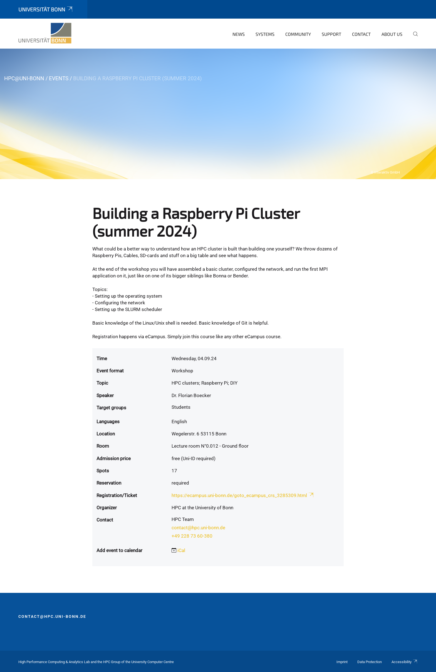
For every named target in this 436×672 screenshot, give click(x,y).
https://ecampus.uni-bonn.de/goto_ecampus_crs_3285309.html (243, 495)
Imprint (342, 662)
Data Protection (369, 662)
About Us (392, 34)
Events (58, 78)
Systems (265, 34)
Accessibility (405, 662)
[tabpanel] (218, 114)
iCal (181, 550)
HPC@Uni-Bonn (24, 78)
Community (298, 34)
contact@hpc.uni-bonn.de (198, 527)
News (238, 34)
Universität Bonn (45, 9)
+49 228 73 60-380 (192, 536)
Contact (361, 34)
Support (331, 34)
